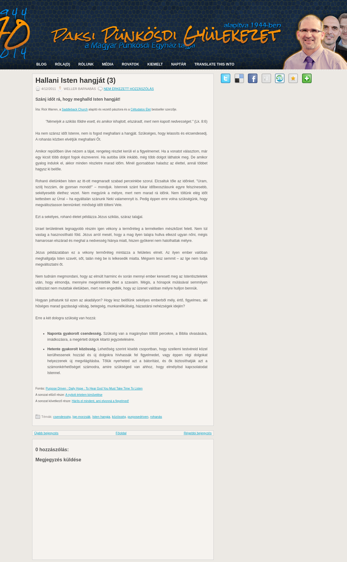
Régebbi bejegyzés (198, 433)
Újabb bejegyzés (46, 433)
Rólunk (85, 64)
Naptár (178, 64)
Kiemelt (155, 64)
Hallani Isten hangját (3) (75, 80)
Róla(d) (62, 64)
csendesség (62, 416)
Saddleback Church (75, 109)
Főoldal (121, 433)
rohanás (156, 416)
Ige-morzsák (82, 416)
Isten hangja (101, 416)
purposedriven (138, 416)
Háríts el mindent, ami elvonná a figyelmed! (100, 401)
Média (108, 64)
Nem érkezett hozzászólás (129, 89)
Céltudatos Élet (141, 109)
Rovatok (130, 64)
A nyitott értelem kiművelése (84, 394)
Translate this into (214, 64)
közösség (119, 416)
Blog (41, 64)
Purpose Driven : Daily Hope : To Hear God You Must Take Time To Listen (94, 388)
